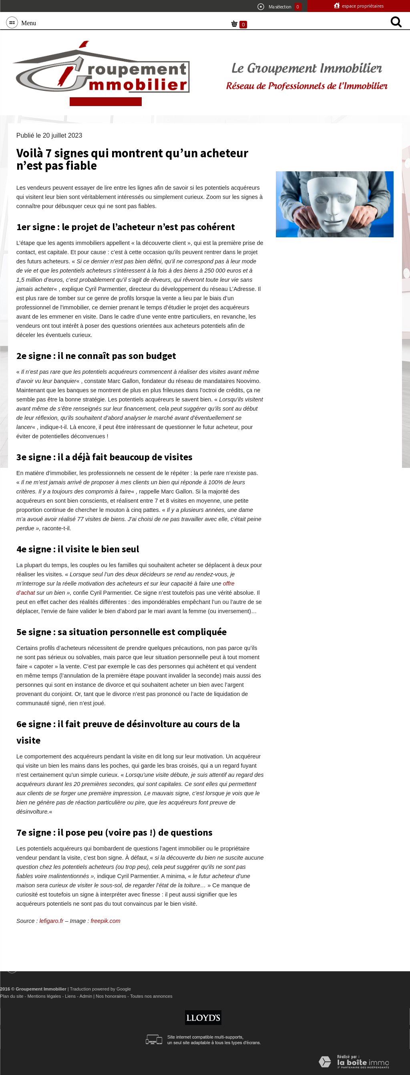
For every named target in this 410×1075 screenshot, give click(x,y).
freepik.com (105, 921)
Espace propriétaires (362, 6)
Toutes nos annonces (151, 996)
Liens (70, 996)
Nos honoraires (111, 996)
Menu (27, 22)
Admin (85, 996)
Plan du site (11, 996)
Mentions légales (44, 996)
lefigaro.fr (51, 921)
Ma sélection (279, 7)
